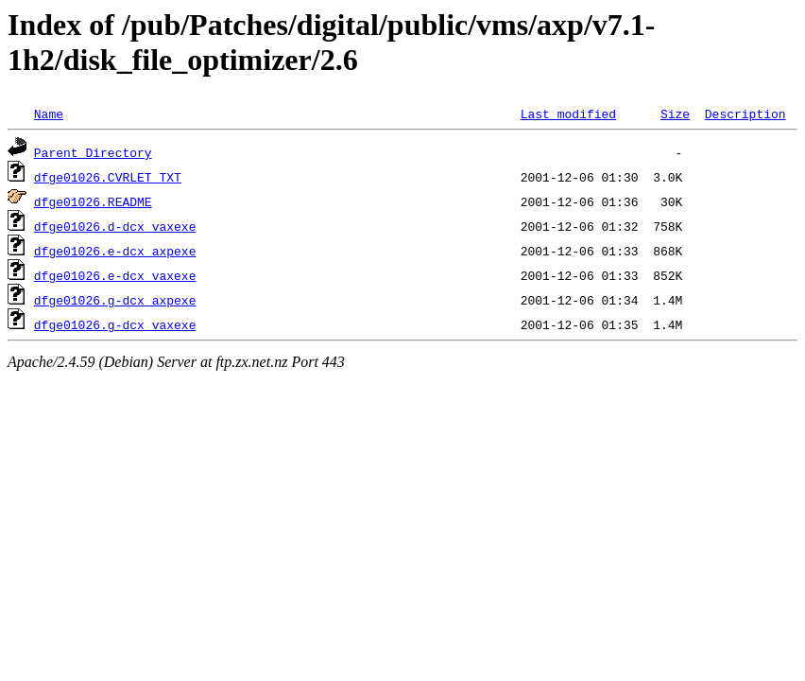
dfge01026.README (93, 201)
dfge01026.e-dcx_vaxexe (115, 275)
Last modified (568, 113)
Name (48, 113)
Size (675, 113)
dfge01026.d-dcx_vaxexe (115, 226)
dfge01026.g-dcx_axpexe (115, 299)
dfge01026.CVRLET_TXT (107, 176)
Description (745, 113)
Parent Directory (93, 152)
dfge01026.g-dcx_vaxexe (115, 324)
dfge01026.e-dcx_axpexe (115, 250)
